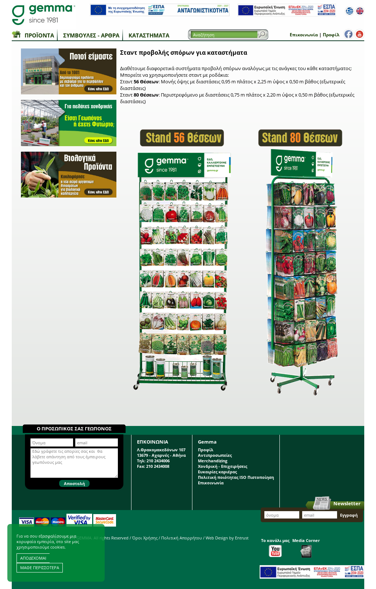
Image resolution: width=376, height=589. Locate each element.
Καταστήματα (149, 35)
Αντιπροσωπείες (215, 455)
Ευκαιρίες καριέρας (217, 471)
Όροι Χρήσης (145, 538)
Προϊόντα (39, 35)
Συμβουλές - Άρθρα (91, 35)
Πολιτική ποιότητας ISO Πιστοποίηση (236, 477)
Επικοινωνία (304, 35)
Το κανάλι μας (275, 547)
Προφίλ (331, 35)
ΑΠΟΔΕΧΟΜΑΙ (33, 558)
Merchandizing (212, 460)
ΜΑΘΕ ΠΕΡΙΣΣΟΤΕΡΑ (39, 567)
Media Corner (306, 548)
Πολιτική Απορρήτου (181, 538)
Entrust (242, 538)
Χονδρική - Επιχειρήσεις (222, 466)
